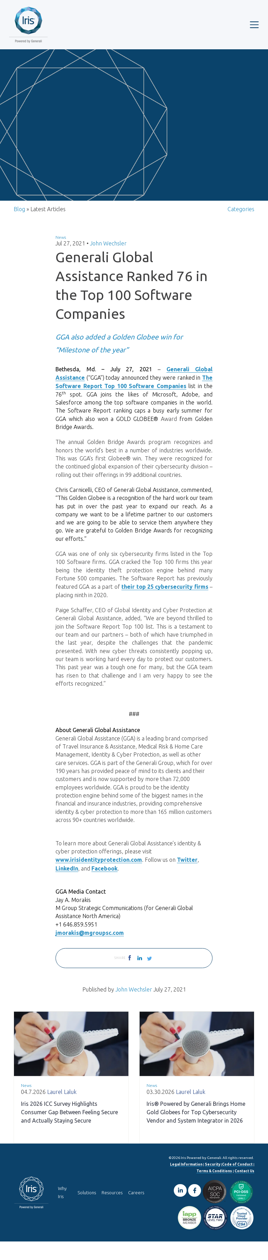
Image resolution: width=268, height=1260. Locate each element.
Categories (241, 214)
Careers (136, 1211)
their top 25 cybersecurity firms (164, 597)
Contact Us (244, 1189)
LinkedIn (66, 885)
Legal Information (186, 1183)
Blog (19, 214)
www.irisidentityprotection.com (98, 877)
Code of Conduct (237, 1183)
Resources (112, 1211)
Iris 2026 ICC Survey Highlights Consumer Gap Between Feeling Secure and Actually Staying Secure (69, 1130)
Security (212, 1183)
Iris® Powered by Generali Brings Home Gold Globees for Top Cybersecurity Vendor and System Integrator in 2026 (196, 1130)
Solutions (86, 1211)
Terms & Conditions (214, 1189)
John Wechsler (108, 249)
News (60, 242)
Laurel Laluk (61, 1110)
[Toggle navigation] (254, 24)
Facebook (104, 885)
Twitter (187, 877)
